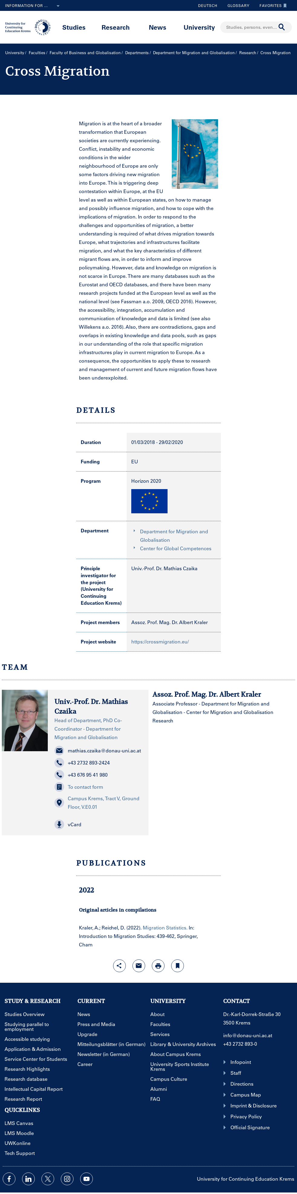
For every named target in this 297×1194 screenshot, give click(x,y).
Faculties (37, 52)
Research (116, 27)
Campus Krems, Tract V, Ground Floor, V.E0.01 (96, 802)
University (199, 27)
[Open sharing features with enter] (119, 965)
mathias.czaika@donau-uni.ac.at (97, 750)
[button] (98, 824)
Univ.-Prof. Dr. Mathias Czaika (164, 568)
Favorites (271, 5)
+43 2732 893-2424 (82, 763)
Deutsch (207, 5)
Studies (74, 27)
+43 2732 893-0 (240, 1044)
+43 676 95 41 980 (81, 775)
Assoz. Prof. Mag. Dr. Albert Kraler (169, 622)
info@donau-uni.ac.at (247, 1035)
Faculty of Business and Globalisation (85, 52)
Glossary (236, 5)
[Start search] (281, 27)
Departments (137, 52)
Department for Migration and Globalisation (194, 52)
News (157, 27)
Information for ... (33, 6)
